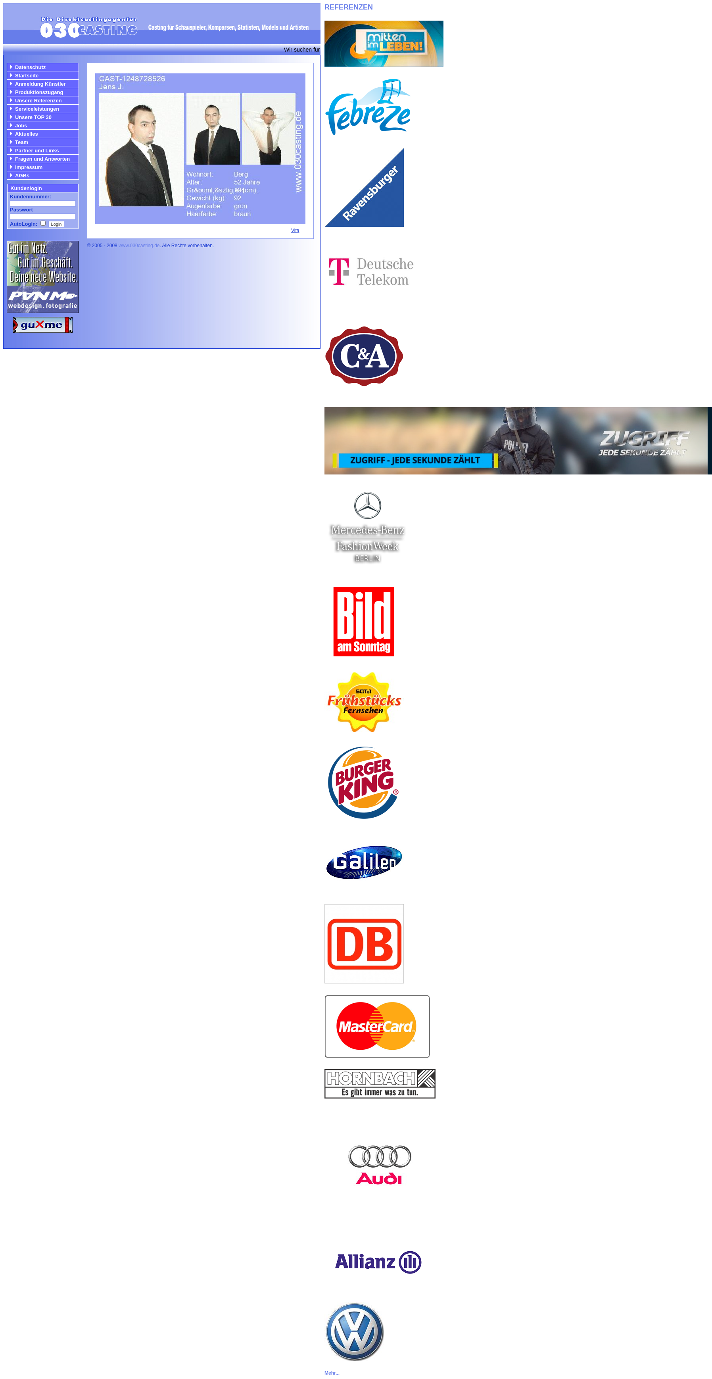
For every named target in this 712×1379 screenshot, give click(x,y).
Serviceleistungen (37, 109)
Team (21, 142)
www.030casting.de (139, 245)
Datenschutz (30, 67)
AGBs (22, 176)
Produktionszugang (39, 92)
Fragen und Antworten (42, 159)
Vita (295, 230)
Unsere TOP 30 (33, 117)
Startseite (26, 76)
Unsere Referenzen (38, 101)
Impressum (28, 167)
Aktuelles (26, 134)
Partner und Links (37, 151)
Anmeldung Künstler (40, 84)
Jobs (21, 126)
